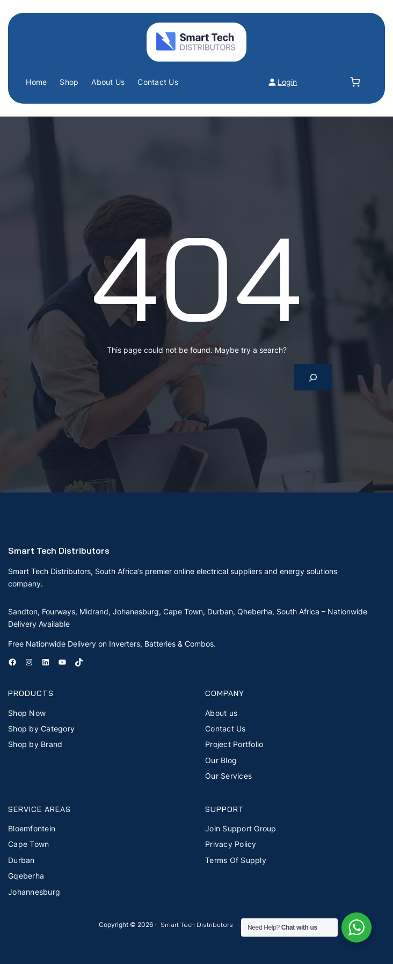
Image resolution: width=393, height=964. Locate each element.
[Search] (313, 377)
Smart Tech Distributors (59, 550)
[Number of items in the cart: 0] (355, 82)
